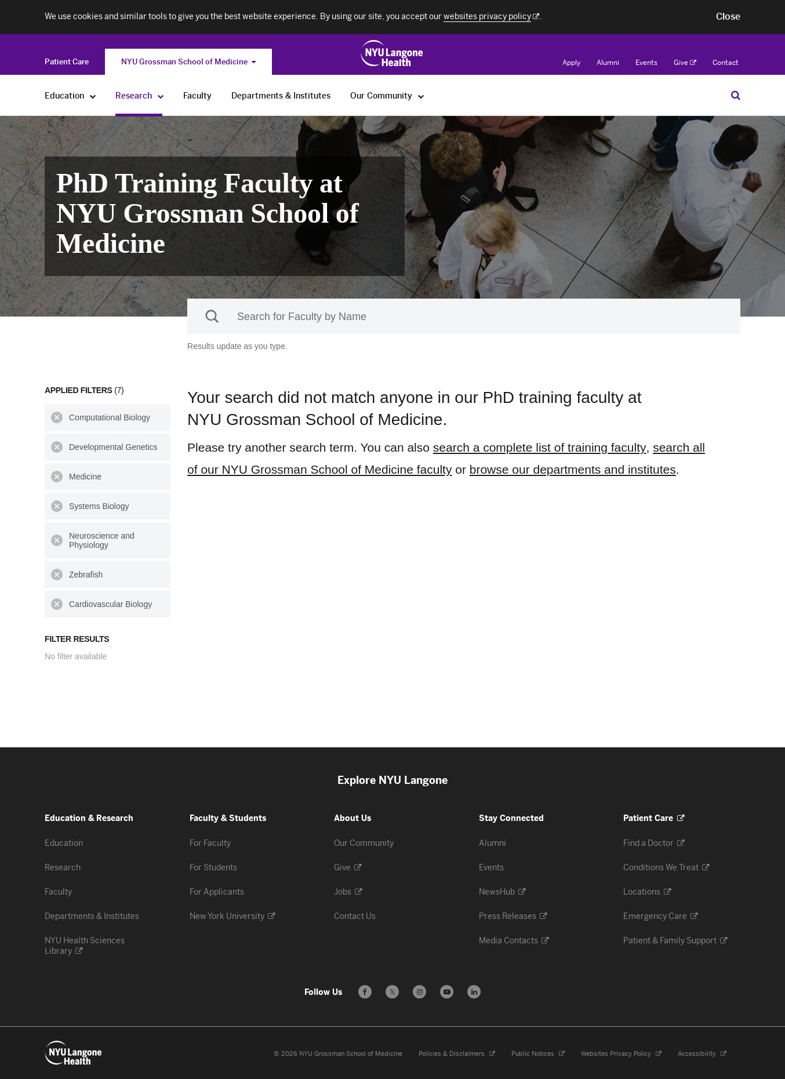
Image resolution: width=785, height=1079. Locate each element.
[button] (728, 16)
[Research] (161, 96)
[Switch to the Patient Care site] (66, 61)
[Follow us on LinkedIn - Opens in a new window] (474, 991)
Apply (571, 63)
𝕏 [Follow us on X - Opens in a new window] (392, 993)
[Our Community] (421, 96)
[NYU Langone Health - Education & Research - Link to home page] (74, 1053)
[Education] (93, 96)
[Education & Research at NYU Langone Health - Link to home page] (392, 53)
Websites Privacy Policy (621, 1054)
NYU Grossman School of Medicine (188, 61)
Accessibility (702, 1054)
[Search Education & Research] (735, 95)
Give (685, 63)
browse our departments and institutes (573, 469)
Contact (726, 63)
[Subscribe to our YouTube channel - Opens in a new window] (446, 991)
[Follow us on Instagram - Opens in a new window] (419, 991)
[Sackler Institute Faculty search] (463, 316)
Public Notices (538, 1054)
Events (646, 63)
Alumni (608, 63)
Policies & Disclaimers (457, 1054)
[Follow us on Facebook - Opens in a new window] (365, 991)
